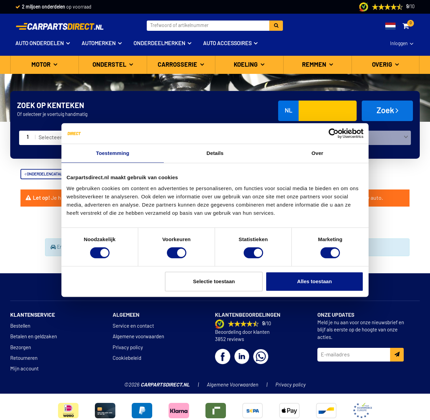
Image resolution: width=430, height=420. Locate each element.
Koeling (246, 65)
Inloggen (399, 43)
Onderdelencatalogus (48, 174)
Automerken (99, 43)
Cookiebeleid (127, 358)
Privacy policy (128, 347)
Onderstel (110, 65)
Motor (41, 65)
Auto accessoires (227, 43)
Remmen (315, 65)
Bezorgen (20, 347)
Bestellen (20, 326)
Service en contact (133, 326)
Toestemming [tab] (112, 153)
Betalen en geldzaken (33, 336)
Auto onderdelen (39, 43)
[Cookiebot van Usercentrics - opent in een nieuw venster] (333, 133)
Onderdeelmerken (159, 43)
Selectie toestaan (214, 281)
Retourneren (24, 358)
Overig (382, 65)
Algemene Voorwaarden (232, 385)
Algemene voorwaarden (138, 336)
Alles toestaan (314, 281)
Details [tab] (215, 153)
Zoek (387, 110)
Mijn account (24, 368)
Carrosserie (178, 65)
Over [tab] (318, 153)
